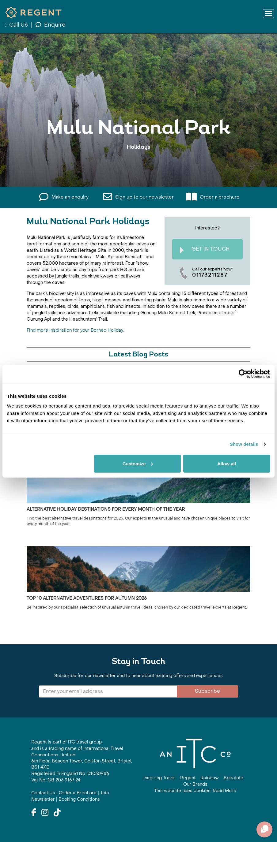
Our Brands (195, 784)
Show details (244, 444)
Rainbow (209, 778)
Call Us (17, 24)
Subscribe (207, 691)
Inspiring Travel (159, 778)
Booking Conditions (79, 799)
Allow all (226, 463)
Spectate (233, 778)
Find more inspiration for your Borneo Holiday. (75, 330)
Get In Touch (205, 250)
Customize (138, 463)
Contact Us (43, 793)
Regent (187, 778)
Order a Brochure (78, 793)
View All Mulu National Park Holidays (138, 166)
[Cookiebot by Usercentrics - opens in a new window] (243, 373)
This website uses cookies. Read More (195, 791)
